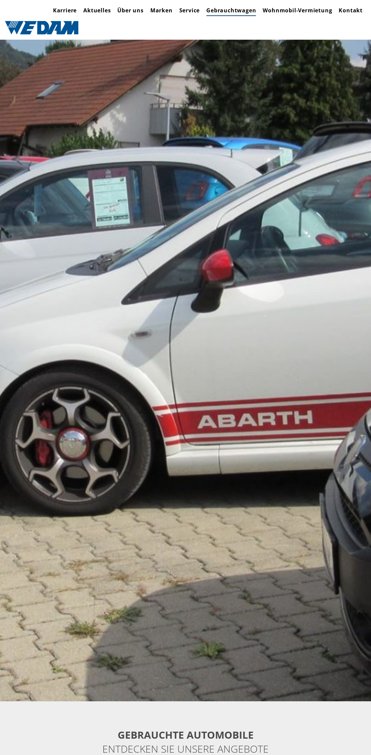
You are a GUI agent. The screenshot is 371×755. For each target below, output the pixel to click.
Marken (161, 10)
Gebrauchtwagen (231, 10)
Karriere (65, 10)
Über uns (130, 10)
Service (189, 10)
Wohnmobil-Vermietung (297, 10)
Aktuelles (97, 10)
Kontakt (351, 10)
